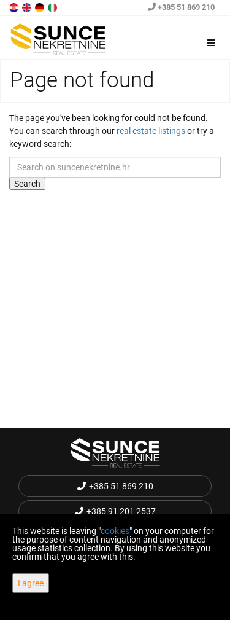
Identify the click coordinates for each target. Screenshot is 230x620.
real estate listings (151, 131)
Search (27, 184)
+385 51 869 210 (181, 7)
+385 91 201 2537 (115, 511)
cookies (115, 531)
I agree (31, 583)
